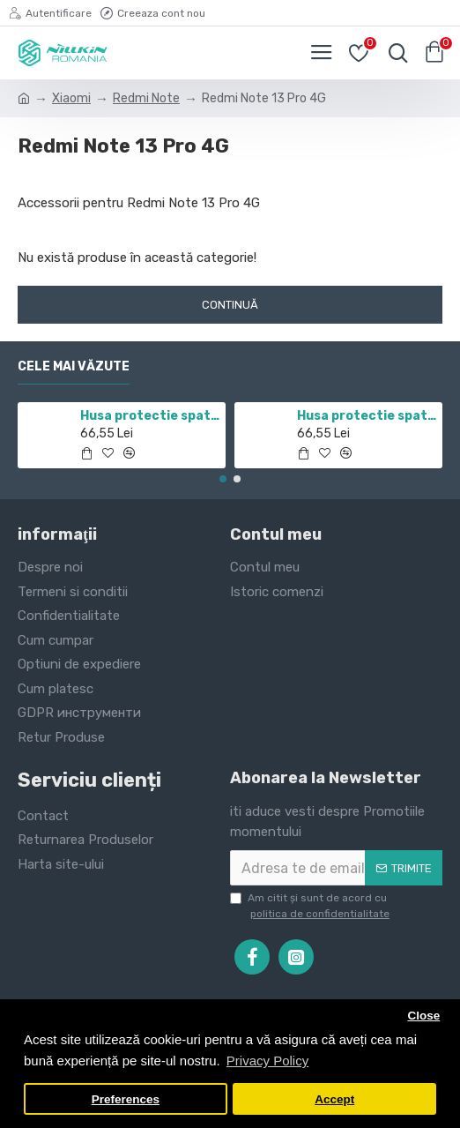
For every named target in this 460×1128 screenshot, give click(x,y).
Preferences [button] (126, 1099)
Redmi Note (146, 98)
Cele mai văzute (74, 366)
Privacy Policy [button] (267, 1060)
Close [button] (423, 1015)
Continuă (230, 304)
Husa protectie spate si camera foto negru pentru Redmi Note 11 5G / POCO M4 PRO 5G (150, 415)
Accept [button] (334, 1099)
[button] (222, 478)
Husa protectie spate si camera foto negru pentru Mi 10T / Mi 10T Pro (367, 415)
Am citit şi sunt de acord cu (311, 907)
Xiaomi (71, 98)
